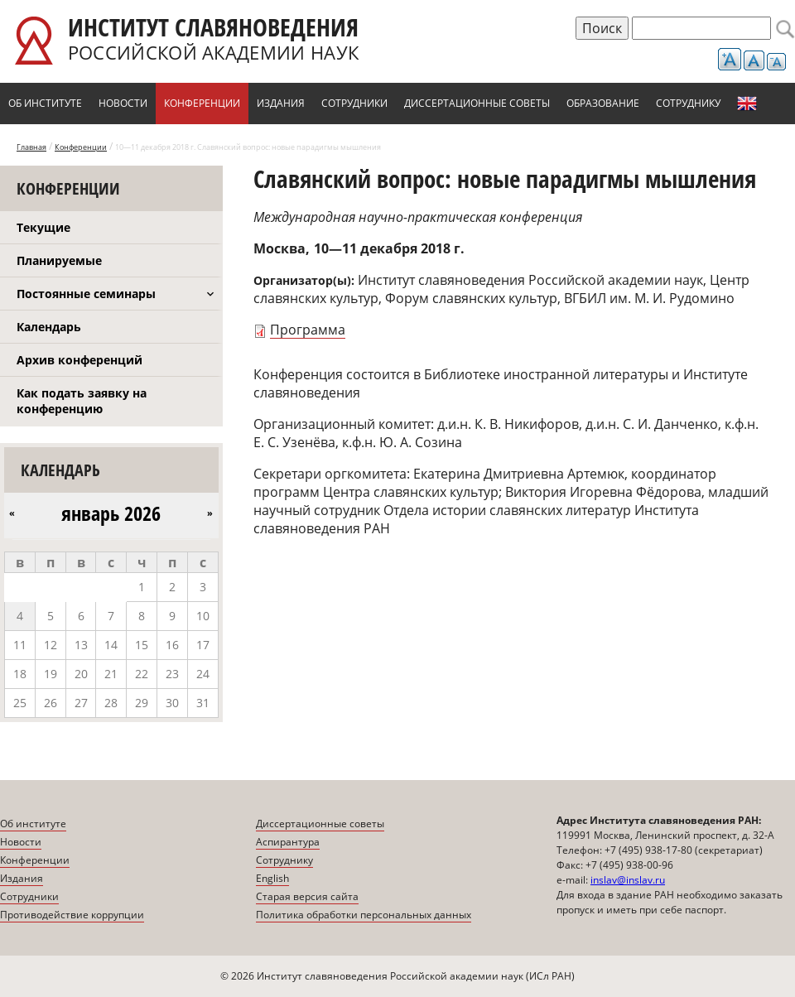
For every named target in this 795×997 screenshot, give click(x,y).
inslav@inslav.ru (627, 880)
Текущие (43, 227)
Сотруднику (688, 103)
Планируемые (59, 260)
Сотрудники (354, 103)
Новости (123, 103)
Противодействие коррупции (72, 915)
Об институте (45, 103)
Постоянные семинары (86, 293)
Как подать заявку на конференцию (82, 401)
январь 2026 (111, 513)
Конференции (202, 103)
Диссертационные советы (477, 103)
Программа (307, 329)
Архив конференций (79, 360)
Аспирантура (288, 842)
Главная (31, 147)
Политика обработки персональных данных (363, 915)
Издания (281, 103)
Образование (602, 103)
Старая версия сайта (307, 896)
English (747, 103)
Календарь (49, 327)
